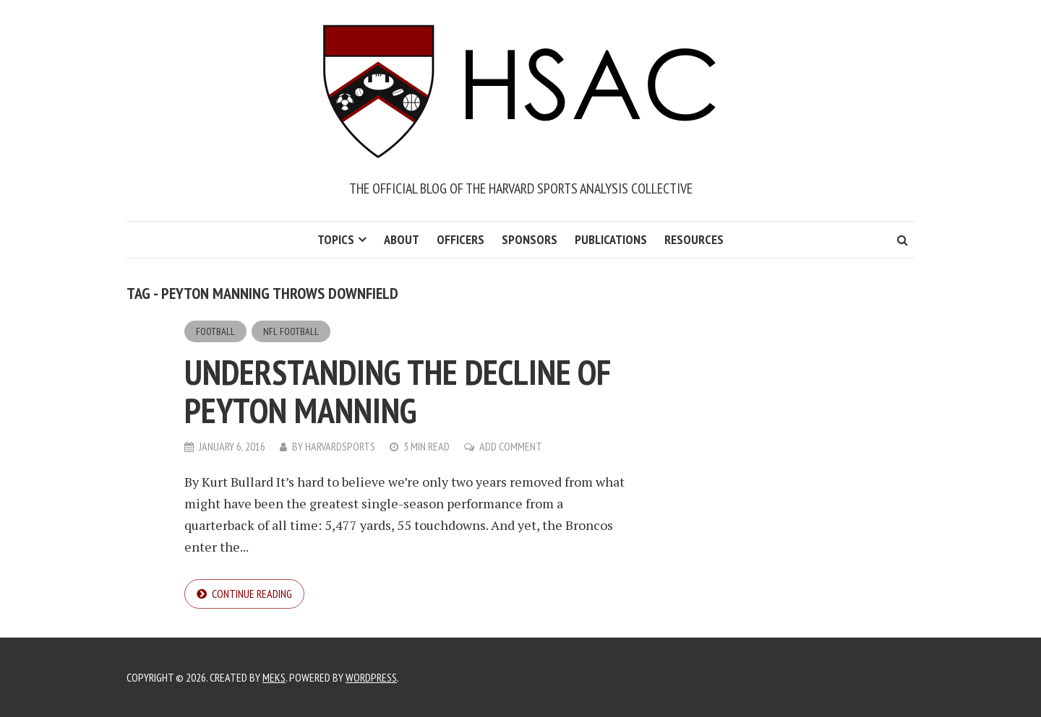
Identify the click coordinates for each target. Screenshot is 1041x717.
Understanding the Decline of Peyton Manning (397, 391)
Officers (460, 239)
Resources (694, 239)
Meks (274, 677)
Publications (611, 239)
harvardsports (340, 446)
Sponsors (529, 239)
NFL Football (291, 331)
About (401, 239)
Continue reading (252, 593)
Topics (335, 239)
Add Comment (510, 446)
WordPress (371, 677)
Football (215, 331)
